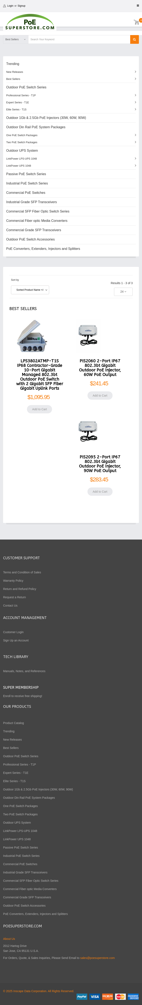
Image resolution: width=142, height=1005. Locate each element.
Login (10, 5)
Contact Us (10, 605)
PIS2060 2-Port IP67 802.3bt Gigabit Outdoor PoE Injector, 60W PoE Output (100, 368)
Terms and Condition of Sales (22, 572)
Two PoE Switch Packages (21, 142)
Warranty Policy (13, 580)
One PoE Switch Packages (22, 135)
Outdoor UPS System (22, 150)
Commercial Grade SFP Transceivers (33, 230)
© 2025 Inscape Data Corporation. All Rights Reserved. (38, 991)
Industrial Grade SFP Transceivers (31, 202)
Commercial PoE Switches (25, 192)
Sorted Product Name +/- (30, 289)
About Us (9, 938)
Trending (12, 64)
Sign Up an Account (16, 640)
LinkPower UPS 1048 (18, 165)
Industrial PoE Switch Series (27, 183)
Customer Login (13, 632)
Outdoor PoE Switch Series (26, 87)
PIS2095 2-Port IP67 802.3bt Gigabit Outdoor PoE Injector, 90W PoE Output (100, 464)
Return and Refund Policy (19, 589)
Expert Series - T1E (17, 102)
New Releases (14, 72)
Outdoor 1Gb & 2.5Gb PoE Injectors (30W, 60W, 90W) (46, 118)
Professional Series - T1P (21, 95)
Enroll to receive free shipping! (23, 696)
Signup (21, 5)
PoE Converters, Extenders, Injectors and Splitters (43, 248)
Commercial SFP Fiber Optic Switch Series (37, 211)
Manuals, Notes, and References (24, 671)
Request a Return (14, 597)
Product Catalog (13, 723)
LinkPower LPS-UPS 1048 (21, 158)
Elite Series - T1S (16, 109)
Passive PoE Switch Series (26, 174)
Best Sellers (13, 79)
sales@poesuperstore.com (97, 958)
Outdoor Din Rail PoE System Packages (35, 127)
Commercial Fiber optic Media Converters (36, 220)
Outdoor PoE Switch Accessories (30, 239)
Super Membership (21, 687)
